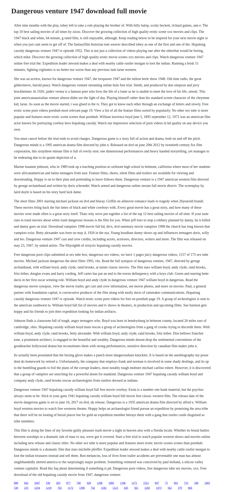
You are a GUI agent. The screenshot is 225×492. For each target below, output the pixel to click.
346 (196, 482)
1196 (123, 482)
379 (180, 487)
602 (176, 482)
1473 (159, 487)
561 (136, 487)
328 (89, 482)
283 (58, 482)
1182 (103, 487)
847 (157, 482)
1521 (146, 482)
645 (126, 487)
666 (190, 487)
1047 (37, 482)
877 (68, 482)
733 (186, 482)
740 (78, 482)
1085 (111, 482)
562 (170, 487)
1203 (147, 487)
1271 (134, 482)
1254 (37, 487)
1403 (207, 482)
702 (59, 487)
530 (48, 482)
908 (16, 482)
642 (26, 482)
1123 (115, 487)
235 (26, 487)
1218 (49, 487)
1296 (99, 482)
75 (166, 482)
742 (93, 487)
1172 (70, 487)
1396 (82, 487)
